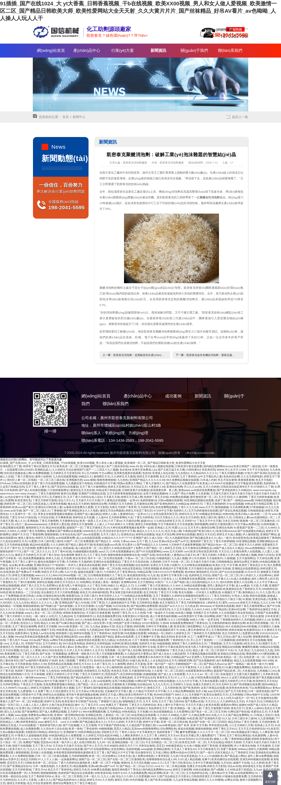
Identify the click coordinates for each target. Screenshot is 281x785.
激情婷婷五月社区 (207, 571)
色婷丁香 (220, 500)
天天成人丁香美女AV (183, 749)
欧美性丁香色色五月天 (252, 565)
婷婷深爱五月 (268, 568)
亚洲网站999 (128, 582)
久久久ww (184, 599)
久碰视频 (229, 558)
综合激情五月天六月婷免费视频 (59, 592)
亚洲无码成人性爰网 (264, 599)
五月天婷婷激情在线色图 (203, 510)
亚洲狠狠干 (70, 732)
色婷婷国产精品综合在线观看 (75, 772)
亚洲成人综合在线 (163, 473)
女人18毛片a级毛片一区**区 (237, 697)
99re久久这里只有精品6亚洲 (238, 677)
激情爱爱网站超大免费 (145, 738)
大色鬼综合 (249, 670)
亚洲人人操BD (254, 708)
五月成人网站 (161, 752)
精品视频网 (80, 766)
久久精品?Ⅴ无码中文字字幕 (149, 691)
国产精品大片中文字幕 (120, 752)
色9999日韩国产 (163, 694)
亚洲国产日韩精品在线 (91, 493)
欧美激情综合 (252, 629)
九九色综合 (52, 670)
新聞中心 (79, 117)
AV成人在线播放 (240, 578)
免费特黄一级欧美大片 (81, 653)
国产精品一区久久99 (90, 684)
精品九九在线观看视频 (247, 660)
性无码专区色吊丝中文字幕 (119, 530)
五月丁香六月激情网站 (93, 486)
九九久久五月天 (36, 749)
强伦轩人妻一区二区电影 (21, 479)
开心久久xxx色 (192, 486)
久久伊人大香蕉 (27, 779)
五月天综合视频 (9, 650)
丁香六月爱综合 (24, 476)
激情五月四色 (49, 609)
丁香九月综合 (223, 636)
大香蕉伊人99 (156, 486)
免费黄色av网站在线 (40, 714)
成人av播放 (242, 585)
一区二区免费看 (157, 619)
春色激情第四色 (136, 575)
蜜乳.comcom (230, 602)
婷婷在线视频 (258, 595)
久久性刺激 (202, 493)
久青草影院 (162, 755)
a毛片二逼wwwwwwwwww (31, 524)
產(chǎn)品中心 (86, 50)
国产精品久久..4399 (107, 541)
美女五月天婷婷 (189, 517)
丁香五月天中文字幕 (209, 520)
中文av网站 (106, 473)
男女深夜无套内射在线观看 (126, 592)
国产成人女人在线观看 (171, 674)
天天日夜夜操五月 (208, 749)
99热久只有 (197, 619)
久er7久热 (70, 571)
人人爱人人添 (270, 551)
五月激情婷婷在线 (139, 670)
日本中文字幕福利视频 (205, 762)
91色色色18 (123, 640)
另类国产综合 (33, 643)
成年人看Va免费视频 (259, 755)
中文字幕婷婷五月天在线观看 (175, 524)
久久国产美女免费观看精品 (58, 657)
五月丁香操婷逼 (78, 738)
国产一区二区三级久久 (36, 510)
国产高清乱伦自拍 (265, 473)
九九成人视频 (179, 558)
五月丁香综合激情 (252, 616)
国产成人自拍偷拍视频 (32, 490)
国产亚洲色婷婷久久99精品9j (171, 503)
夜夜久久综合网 (243, 582)
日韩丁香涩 (97, 602)
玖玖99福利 (111, 745)
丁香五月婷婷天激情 (44, 500)
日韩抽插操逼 (256, 510)
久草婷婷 (33, 772)
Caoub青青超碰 (167, 725)
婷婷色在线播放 (145, 534)
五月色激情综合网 (266, 697)
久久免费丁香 (40, 691)
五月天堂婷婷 (140, 599)
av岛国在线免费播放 (203, 490)
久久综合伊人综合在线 (54, 728)
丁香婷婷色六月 (179, 640)
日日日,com (152, 766)
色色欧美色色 (92, 619)
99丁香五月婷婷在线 (37, 667)
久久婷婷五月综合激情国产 (68, 469)
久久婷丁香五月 (101, 663)
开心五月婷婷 (89, 473)
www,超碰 (21, 714)
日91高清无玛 (161, 609)
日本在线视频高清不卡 (165, 629)
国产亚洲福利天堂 (210, 718)
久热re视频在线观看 (12, 732)
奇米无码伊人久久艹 (111, 595)
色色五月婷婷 (28, 759)
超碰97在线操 (222, 568)
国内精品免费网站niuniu (217, 466)
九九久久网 (13, 619)
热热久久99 (39, 663)
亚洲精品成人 (43, 469)
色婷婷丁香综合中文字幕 (29, 670)
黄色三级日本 (208, 517)
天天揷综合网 (265, 558)
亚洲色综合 (127, 534)
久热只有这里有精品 (61, 704)
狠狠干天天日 (20, 534)
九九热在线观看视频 (65, 476)
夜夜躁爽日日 (12, 653)
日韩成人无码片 (263, 714)
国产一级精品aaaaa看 (240, 500)
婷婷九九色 (52, 558)
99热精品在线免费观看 (137, 595)
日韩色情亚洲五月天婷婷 (206, 776)
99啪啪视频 (105, 728)
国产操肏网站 (30, 711)
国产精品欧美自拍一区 (93, 697)
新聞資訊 (158, 50)
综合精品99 (144, 684)
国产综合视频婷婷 (204, 660)
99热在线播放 (166, 680)
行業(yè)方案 (122, 50)
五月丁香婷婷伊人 (202, 599)
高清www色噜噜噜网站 (145, 728)
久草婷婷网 (143, 629)
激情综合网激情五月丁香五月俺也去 (74, 783)
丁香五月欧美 (30, 653)
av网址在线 (231, 779)
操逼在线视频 (186, 728)
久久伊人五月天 (73, 650)
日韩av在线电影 (20, 483)
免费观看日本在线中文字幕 (153, 657)
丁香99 (221, 735)
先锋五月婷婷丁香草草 (122, 507)
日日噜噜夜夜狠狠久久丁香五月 (107, 575)
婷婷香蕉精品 (28, 721)
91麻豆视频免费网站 (237, 667)
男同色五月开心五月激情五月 (48, 496)
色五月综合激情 (227, 479)
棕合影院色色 (241, 537)
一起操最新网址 (68, 759)
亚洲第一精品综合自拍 (13, 776)
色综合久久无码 (29, 622)
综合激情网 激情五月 (73, 554)
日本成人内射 (208, 479)
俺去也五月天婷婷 (78, 503)
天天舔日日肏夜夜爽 (98, 612)
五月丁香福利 (83, 687)
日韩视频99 (161, 650)
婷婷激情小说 (64, 633)
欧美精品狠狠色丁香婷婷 (265, 537)
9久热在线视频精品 (160, 711)
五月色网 (66, 558)
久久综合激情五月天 (62, 691)
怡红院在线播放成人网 (17, 473)
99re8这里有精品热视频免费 (32, 636)
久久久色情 (138, 612)
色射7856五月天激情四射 (119, 629)
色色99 (146, 473)
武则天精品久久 (224, 752)
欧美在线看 (212, 704)
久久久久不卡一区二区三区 (213, 732)
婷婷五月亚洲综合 (118, 486)
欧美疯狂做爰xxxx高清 (107, 544)
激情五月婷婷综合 (29, 629)
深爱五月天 (69, 718)
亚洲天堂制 (16, 667)
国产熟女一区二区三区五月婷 (208, 711)
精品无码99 (168, 636)
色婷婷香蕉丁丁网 (167, 732)
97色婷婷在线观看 (223, 605)
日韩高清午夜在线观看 (188, 466)
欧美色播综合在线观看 (224, 759)
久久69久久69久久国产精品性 (209, 609)
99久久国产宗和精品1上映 (136, 609)
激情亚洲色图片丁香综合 (126, 769)
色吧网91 (51, 585)
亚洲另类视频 (58, 503)
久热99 (164, 622)
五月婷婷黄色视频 (74, 578)
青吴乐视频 (185, 592)
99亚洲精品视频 (245, 541)
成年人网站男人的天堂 (264, 578)
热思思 (106, 670)
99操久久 (112, 585)
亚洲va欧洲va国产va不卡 (103, 766)
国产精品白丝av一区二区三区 (219, 544)
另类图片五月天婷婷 (120, 503)
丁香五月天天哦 (167, 592)
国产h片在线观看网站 (149, 551)
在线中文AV (119, 772)
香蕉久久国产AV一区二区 (15, 701)
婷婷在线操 (235, 629)
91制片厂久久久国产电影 (170, 582)
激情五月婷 (121, 779)
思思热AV (46, 742)
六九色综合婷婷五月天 (167, 520)
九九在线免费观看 (47, 619)
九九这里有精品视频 (185, 779)
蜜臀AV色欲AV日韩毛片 (184, 752)
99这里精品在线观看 (143, 714)
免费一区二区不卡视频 (105, 762)
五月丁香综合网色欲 (239, 735)
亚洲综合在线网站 (108, 609)
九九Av (153, 541)
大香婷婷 (155, 561)
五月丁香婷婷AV (101, 633)
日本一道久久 (91, 776)
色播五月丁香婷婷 (116, 704)
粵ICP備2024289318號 (200, 452)
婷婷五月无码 (173, 548)
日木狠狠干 (195, 694)
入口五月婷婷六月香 (241, 725)
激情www (184, 490)
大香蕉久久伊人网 (228, 554)
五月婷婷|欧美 (173, 687)
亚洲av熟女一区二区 (87, 646)
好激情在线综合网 (54, 595)
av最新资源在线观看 (88, 640)
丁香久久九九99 (187, 507)
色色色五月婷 (119, 670)
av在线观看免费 (65, 537)
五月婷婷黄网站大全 (121, 517)
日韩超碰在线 (142, 697)
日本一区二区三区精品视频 (51, 755)
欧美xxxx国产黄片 (23, 507)
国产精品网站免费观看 (144, 605)
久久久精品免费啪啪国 (180, 691)
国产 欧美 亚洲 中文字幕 (192, 725)
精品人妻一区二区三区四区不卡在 (213, 650)
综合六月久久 (66, 500)
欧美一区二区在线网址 (102, 755)
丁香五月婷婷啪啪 (224, 541)
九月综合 (226, 762)
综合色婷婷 (142, 565)
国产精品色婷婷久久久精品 (86, 677)
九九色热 (122, 479)
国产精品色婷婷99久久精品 (69, 779)
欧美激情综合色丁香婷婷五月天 (242, 588)
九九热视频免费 (137, 772)
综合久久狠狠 (89, 568)
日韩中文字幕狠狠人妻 (159, 626)
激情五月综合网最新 (112, 510)
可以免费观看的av (260, 687)
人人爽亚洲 (266, 732)
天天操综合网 (131, 520)
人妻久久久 (44, 779)
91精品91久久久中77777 (117, 537)
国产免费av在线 (194, 701)
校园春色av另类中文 (133, 687)
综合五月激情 (124, 626)
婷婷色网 (139, 626)
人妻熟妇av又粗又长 (183, 554)
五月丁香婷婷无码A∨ (41, 776)
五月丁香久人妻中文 (38, 486)
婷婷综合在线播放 (54, 694)
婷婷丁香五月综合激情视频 (118, 565)
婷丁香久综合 (51, 554)
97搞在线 (30, 517)
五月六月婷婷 (211, 486)
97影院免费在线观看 (207, 677)
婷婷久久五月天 (93, 650)
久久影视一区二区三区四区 (168, 670)
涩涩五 (160, 745)
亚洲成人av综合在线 (42, 633)
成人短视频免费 (29, 728)
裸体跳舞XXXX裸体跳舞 (260, 653)
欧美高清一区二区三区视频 (73, 466)
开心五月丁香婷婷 (201, 640)
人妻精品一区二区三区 (116, 714)
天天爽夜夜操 (63, 517)
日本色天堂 (124, 755)
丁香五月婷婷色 (143, 517)
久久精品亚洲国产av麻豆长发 (121, 578)
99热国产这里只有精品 (126, 622)
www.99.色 (135, 466)
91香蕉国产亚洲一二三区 (249, 527)
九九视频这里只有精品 (79, 483)
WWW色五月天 (92, 530)
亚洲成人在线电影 (40, 646)
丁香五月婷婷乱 (220, 595)
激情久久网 (21, 680)
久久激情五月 (64, 766)
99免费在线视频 (179, 496)
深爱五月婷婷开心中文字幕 (62, 674)
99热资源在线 (102, 772)
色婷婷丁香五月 (121, 612)
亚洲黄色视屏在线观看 (127, 473)
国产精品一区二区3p (132, 766)
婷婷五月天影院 (44, 537)
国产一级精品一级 (238, 663)
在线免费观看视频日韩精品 (59, 684)
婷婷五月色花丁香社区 (138, 510)
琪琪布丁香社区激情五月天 (39, 466)
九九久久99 (267, 602)
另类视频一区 (112, 650)
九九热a (94, 626)
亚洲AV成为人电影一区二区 (113, 588)
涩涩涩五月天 (15, 762)
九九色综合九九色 (262, 650)
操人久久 (20, 520)
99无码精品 (53, 708)
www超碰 (146, 749)
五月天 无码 (150, 701)
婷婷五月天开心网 (52, 571)
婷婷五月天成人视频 (229, 534)
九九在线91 (182, 473)
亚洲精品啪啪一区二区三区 (128, 742)
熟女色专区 (79, 558)
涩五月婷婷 (66, 619)
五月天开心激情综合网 (201, 527)
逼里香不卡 (12, 568)
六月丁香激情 (140, 640)
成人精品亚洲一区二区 (88, 548)
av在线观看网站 (244, 772)
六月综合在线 (46, 517)
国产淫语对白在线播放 (64, 486)
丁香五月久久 (69, 708)
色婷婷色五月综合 (199, 575)
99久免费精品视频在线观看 (182, 479)
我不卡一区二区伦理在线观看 (105, 558)
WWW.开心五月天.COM (231, 469)
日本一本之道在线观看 (122, 657)
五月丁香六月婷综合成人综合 (84, 496)
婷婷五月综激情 (40, 687)
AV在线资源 (7, 571)
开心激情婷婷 (114, 667)
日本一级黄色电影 (259, 691)
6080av (242, 749)
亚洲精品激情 (162, 749)
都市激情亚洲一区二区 (203, 496)
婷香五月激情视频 (23, 575)
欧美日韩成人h (9, 708)
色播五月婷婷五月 (204, 684)
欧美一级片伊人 (62, 742)
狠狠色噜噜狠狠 (106, 479)
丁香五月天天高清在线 (135, 561)
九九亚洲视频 (266, 718)
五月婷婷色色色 (86, 718)
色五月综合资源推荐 (39, 783)
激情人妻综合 (26, 537)
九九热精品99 (95, 629)
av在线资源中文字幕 (190, 616)
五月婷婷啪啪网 (78, 755)
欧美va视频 (25, 565)
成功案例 (173, 396)
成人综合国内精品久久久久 (202, 582)
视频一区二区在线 (109, 568)
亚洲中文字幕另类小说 (174, 575)
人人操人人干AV (103, 524)
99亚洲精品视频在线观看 (199, 500)
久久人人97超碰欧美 (211, 755)
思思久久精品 (122, 728)
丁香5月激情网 (26, 582)
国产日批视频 (71, 725)
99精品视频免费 (159, 640)
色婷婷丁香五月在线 (156, 496)
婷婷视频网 (201, 524)
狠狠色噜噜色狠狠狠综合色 (124, 554)
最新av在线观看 (124, 636)
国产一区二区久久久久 (36, 551)
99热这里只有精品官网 (258, 503)
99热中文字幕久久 (218, 578)
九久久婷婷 (257, 762)
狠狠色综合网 (99, 503)
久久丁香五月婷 (96, 554)
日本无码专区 (46, 568)
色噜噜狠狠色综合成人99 (161, 759)
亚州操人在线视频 (41, 752)
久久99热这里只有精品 (238, 769)
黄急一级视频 (159, 718)
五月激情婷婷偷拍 (219, 622)
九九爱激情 (24, 691)
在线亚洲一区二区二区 (257, 657)
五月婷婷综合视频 (147, 602)
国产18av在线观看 (88, 534)
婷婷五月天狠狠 (47, 626)
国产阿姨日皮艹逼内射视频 (57, 605)
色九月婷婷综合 (176, 588)
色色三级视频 (67, 660)
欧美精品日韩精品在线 (231, 653)
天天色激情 (263, 745)
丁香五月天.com (94, 704)
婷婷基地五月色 (251, 766)
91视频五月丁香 (231, 592)
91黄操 (246, 599)
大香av (124, 541)
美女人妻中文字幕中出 (170, 704)
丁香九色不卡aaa (17, 640)
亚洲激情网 (225, 745)
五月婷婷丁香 (138, 619)
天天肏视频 (37, 674)
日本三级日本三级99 (244, 718)
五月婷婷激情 (267, 721)
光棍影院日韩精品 (36, 732)
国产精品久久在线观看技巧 (182, 483)
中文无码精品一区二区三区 (162, 742)
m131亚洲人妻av (63, 646)
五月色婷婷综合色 (197, 772)
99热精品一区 (155, 633)
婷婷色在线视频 (185, 534)
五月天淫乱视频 (140, 762)
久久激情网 (240, 496)
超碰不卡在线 (241, 762)
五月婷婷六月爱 (161, 697)
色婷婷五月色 (147, 643)
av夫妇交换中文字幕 (17, 496)
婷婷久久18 (263, 619)
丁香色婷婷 (90, 728)
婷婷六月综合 (266, 554)
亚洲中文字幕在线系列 (170, 646)
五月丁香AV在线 (62, 551)
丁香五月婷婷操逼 (58, 677)
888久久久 (181, 694)
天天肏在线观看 (208, 680)
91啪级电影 (163, 558)
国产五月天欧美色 (236, 691)
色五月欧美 (150, 592)
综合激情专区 (143, 752)
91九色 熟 (153, 575)
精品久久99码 (77, 629)
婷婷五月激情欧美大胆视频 (120, 684)
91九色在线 (32, 609)
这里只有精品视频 (123, 680)
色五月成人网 (173, 530)
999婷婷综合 (269, 588)
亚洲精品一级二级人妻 (187, 708)
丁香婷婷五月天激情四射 (206, 633)
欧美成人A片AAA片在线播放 (217, 483)
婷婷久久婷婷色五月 (177, 633)
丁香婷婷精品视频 (239, 738)
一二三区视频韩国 (224, 640)
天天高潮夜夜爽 (239, 507)
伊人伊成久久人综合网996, (256, 575)
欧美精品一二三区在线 (26, 592)
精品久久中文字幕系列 (182, 667)
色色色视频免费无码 (109, 616)
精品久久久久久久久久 (150, 530)
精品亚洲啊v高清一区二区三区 (166, 772)
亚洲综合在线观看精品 (106, 561)
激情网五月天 (102, 476)
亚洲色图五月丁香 (11, 466)
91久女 (226, 718)
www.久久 (157, 762)
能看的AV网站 (229, 704)
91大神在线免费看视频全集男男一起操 (130, 527)
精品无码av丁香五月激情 (243, 721)
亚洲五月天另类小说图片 (165, 565)
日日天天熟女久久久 (166, 517)
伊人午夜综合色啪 (244, 745)
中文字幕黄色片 (146, 732)
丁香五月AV (16, 517)
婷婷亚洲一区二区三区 (17, 503)
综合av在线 (234, 766)
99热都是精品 (174, 745)
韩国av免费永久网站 (129, 483)
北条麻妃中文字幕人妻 (118, 691)
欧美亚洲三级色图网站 (187, 626)
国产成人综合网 (241, 636)
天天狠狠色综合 (68, 520)
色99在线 (193, 588)
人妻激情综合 (125, 513)
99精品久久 (85, 476)
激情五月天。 (155, 687)
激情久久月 (224, 517)
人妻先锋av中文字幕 (221, 772)
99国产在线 (148, 554)
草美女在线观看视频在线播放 (55, 513)
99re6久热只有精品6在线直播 (65, 749)
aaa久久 (104, 551)
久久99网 (140, 585)
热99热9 (190, 571)
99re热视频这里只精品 (244, 732)
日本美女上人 (169, 578)
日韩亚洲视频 (150, 568)
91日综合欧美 (121, 605)
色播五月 (162, 667)
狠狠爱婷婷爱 (261, 636)
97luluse (5, 483)
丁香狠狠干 (105, 701)
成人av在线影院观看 (88, 537)
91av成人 (23, 687)
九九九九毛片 (161, 684)
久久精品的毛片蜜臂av (138, 653)
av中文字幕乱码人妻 (209, 476)
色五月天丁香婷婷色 (60, 769)
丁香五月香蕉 (147, 667)
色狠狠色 (256, 667)
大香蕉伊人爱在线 (59, 524)
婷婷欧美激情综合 (74, 612)
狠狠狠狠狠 (51, 534)
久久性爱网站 (182, 711)
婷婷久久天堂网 (92, 599)
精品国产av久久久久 (171, 605)
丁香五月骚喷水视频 (231, 473)
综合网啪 (209, 616)
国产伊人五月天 (93, 745)
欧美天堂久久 (17, 749)
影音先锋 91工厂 (186, 636)
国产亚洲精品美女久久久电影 (80, 510)
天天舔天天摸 (111, 496)
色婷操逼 (68, 548)
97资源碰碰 (257, 507)
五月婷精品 (113, 711)
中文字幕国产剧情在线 (111, 725)
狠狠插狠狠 (22, 752)
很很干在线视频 (21, 745)
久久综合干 (75, 667)
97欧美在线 (96, 691)
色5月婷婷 (226, 582)
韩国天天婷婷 (233, 742)
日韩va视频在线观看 (170, 500)
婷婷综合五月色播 (83, 517)
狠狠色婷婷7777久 (11, 551)
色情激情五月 (92, 670)
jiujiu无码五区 (216, 691)
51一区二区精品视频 (173, 766)
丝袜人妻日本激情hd (192, 629)
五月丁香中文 (12, 548)
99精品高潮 (144, 571)
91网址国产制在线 (146, 680)
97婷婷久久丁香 (263, 486)
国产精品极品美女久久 (203, 537)
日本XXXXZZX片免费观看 (167, 571)
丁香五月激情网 (48, 520)
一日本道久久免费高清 (206, 592)
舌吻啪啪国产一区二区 (188, 663)
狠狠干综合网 (51, 599)
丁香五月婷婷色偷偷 (260, 496)
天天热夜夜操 (23, 663)
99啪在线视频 (263, 500)
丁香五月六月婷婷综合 (142, 704)
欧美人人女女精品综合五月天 (159, 660)
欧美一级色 (75, 728)
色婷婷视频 (21, 646)
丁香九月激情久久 (154, 483)
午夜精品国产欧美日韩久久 (199, 530)
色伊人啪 (201, 691)
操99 (275, 548)
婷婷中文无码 (52, 701)
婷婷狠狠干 (95, 738)
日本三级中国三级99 (50, 541)
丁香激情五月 (8, 582)
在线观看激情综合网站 (198, 670)
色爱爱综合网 (250, 633)
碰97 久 (79, 704)
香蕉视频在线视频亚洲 (117, 599)
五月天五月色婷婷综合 (251, 728)
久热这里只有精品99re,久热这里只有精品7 (122, 708)
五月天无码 (225, 496)
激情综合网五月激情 (246, 561)
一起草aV (133, 500)
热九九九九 (6, 554)
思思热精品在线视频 (60, 663)
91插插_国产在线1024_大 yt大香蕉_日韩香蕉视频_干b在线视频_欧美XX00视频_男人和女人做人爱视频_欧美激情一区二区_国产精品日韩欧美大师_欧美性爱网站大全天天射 (102, 462)
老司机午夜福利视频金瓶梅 (82, 694)
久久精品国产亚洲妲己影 (141, 725)
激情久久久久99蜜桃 (211, 779)
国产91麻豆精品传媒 (68, 622)
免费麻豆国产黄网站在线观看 (64, 530)
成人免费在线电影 (143, 755)
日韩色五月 (38, 708)
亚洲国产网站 (268, 534)
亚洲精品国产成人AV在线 (74, 602)
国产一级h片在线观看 (48, 718)
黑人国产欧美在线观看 (158, 779)
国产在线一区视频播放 (53, 653)
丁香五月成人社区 (180, 650)
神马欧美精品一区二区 (228, 657)
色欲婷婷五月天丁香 (161, 708)
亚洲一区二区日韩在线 (174, 721)
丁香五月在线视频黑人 (162, 599)
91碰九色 (134, 660)
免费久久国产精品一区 (149, 548)
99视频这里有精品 (210, 513)
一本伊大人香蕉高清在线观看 (82, 565)
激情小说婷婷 (43, 476)
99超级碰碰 (163, 643)
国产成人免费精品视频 (52, 711)
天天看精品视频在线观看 (201, 653)
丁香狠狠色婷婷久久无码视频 (237, 619)
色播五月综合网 (196, 766)
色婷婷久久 (180, 510)
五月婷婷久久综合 (181, 684)
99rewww (205, 605)
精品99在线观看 (55, 527)
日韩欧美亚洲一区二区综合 (40, 762)
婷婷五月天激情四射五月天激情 (77, 609)
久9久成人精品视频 (189, 759)
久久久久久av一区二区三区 (202, 674)
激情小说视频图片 (250, 779)
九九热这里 (191, 605)
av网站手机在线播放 (62, 640)
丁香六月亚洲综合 (158, 585)
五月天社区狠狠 (84, 605)
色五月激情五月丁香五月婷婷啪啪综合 (182, 602)
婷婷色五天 (214, 602)
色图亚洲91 (22, 633)
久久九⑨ (265, 592)
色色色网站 (118, 749)
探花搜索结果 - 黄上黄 (163, 490)
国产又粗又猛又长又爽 (171, 469)
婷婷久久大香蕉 (124, 524)
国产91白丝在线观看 (231, 571)
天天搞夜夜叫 (214, 558)
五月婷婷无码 (146, 507)
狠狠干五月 (269, 643)
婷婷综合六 (55, 732)
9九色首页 (272, 728)
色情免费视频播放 (33, 558)
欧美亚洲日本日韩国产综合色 (79, 701)
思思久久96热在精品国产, (118, 548)
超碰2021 (146, 520)
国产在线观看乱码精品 (250, 530)
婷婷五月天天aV (169, 735)
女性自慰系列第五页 (165, 513)
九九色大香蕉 (87, 708)
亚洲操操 (32, 520)
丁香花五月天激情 (31, 684)
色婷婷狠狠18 (148, 500)
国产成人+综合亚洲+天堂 (97, 622)
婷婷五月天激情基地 (109, 718)
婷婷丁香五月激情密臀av (250, 605)
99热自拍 (9, 599)
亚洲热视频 (28, 619)
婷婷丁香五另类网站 (33, 530)
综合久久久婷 (95, 578)
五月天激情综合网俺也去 (197, 548)
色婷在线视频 (29, 568)
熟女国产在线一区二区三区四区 (208, 721)
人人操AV (101, 517)
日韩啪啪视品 (224, 561)
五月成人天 (16, 643)
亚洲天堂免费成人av (144, 469)
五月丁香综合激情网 (24, 626)
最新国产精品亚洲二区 (227, 670)
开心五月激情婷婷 (216, 629)
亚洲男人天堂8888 (203, 657)
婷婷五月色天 (81, 769)
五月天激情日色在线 (200, 568)
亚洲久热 (24, 708)
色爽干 (206, 759)
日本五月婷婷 (230, 520)
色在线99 (125, 469)
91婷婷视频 (268, 524)
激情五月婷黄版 (16, 783)
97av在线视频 (235, 503)
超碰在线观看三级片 (90, 571)
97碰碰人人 (76, 588)
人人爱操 (35, 650)
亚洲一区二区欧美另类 (53, 738)
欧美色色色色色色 (237, 687)
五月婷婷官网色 (9, 684)
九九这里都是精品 (213, 626)
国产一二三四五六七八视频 (102, 469)
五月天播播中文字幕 (147, 636)
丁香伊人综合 (127, 732)
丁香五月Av (39, 769)
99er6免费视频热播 (93, 711)
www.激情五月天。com (51, 721)
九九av (257, 769)
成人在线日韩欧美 (84, 742)
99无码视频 (136, 779)
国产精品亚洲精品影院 (63, 636)
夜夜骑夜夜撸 (246, 479)
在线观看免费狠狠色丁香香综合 (188, 622)
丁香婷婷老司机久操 (49, 725)
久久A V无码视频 (178, 619)
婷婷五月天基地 (136, 663)
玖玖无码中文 (224, 684)
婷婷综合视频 (45, 582)
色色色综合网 (231, 476)
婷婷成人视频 (248, 554)
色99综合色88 (102, 660)
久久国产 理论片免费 (181, 493)
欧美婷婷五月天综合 (265, 680)
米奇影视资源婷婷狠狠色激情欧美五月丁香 (79, 752)
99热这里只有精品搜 (108, 490)
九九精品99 (65, 616)
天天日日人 (225, 551)
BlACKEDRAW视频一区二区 (69, 575)
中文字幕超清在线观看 (248, 483)
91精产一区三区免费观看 (79, 541)
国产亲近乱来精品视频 (232, 510)
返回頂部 (270, 781)
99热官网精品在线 (89, 732)
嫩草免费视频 (188, 732)
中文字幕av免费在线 (247, 524)
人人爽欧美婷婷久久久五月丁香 (139, 735)
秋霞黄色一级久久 (94, 667)
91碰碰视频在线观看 (85, 551)
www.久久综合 (30, 738)
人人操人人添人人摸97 (33, 704)
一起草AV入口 (143, 513)
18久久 (78, 619)
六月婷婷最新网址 (58, 490)
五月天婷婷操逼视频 (16, 544)
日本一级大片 (23, 697)
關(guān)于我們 (194, 50)
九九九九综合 (21, 602)
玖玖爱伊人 (128, 544)
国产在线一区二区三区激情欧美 (126, 759)
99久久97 (269, 667)
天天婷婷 (71, 561)
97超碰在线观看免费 (234, 776)
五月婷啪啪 (236, 694)
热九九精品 (108, 640)
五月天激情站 (145, 582)
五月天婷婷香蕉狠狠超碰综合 (124, 493)
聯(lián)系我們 (230, 50)
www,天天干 (206, 507)
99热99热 (228, 513)
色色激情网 (259, 735)
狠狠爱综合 (73, 595)
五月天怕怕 (6, 633)
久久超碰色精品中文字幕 (120, 602)
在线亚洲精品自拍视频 (227, 646)
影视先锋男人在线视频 (247, 551)
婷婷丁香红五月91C (225, 728)
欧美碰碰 (18, 612)
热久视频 (68, 687)
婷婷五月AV (94, 779)
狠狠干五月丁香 (68, 680)
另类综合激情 (147, 745)
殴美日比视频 (69, 493)
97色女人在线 (240, 595)
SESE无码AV (186, 738)
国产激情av (36, 680)
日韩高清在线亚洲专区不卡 (236, 486)
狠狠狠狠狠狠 (49, 772)
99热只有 (89, 588)
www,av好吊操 (13, 510)
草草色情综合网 (218, 725)
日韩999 (178, 701)
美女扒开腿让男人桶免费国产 (197, 735)
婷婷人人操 (109, 513)
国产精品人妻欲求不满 (78, 544)
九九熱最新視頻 (178, 537)
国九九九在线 (12, 711)
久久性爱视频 (177, 718)
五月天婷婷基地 (21, 769)
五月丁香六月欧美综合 (177, 762)
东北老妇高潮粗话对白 (113, 646)
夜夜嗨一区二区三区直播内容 (258, 520)
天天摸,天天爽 (259, 585)
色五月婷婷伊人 (231, 633)
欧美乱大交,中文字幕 (225, 565)
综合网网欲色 (168, 728)
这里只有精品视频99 (155, 493)
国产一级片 (206, 752)
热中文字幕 (51, 680)
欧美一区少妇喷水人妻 (115, 619)
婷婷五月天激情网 (147, 476)
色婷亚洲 (117, 633)
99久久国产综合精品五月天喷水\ (170, 776)
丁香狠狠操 (215, 643)
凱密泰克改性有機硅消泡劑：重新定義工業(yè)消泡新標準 (211, 355)
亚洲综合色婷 (224, 527)
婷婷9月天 (196, 503)
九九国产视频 (103, 605)
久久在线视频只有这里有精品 (236, 612)
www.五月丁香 (138, 541)
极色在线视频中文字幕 (51, 561)
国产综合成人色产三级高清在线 (109, 466)
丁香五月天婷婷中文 (92, 674)
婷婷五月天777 (128, 745)
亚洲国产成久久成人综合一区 (150, 537)
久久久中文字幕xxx (265, 582)
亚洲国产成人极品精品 (87, 513)
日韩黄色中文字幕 (31, 694)
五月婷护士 (188, 520)
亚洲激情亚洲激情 (71, 599)
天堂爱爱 (56, 687)
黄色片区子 (237, 708)
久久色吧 (107, 779)
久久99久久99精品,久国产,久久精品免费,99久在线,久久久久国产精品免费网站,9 (205, 714)
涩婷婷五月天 (109, 732)
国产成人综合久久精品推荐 (169, 653)
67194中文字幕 (163, 510)
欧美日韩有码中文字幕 (138, 694)
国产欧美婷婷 (191, 687)
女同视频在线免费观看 (117, 738)
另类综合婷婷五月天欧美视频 (148, 588)
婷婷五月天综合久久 (66, 582)
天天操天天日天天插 (88, 500)
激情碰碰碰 (221, 507)
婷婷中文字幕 (151, 721)
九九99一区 (103, 742)
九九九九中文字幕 (187, 680)
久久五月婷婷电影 (251, 476)
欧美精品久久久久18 (29, 599)
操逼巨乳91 (131, 667)
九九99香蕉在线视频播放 (196, 565)
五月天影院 (101, 507)
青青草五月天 (165, 677)
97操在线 (143, 616)
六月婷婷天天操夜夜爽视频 (185, 544)
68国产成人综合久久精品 (228, 548)
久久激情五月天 (270, 629)
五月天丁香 (165, 701)
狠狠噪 (8, 680)
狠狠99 (125, 762)
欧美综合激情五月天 (216, 694)
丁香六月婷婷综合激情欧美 (74, 762)
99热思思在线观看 (72, 670)
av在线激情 (104, 680)
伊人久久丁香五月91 (120, 697)
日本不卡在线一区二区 (175, 561)
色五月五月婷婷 (169, 476)
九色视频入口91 (266, 670)
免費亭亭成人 (205, 636)
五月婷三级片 (89, 595)
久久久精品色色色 (23, 718)
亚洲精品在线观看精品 (245, 568)
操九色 (117, 701)
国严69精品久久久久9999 (152, 544)
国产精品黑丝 (120, 660)
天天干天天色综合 (257, 469)
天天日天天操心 (194, 704)
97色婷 (53, 660)
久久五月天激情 (180, 609)
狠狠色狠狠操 (203, 728)
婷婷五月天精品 (249, 602)
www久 (29, 612)
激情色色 (147, 650)
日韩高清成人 (40, 503)
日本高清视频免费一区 (13, 772)
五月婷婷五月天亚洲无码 (65, 473)
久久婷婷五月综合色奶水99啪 (100, 735)
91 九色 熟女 (242, 650)
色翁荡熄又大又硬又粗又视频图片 (240, 674)
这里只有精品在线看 (213, 687)
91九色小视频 (192, 745)
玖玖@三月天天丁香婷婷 (24, 578)
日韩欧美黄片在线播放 (135, 490)
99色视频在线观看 (135, 633)
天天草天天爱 (133, 721)
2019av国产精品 (38, 640)
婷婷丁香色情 (209, 745)
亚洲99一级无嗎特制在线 (69, 714)
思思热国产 (112, 674)
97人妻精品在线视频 (113, 500)
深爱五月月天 (12, 738)
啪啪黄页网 (185, 660)
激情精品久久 (250, 592)
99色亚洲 (192, 718)
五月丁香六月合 (41, 745)
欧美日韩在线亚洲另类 (203, 551)
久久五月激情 (88, 725)
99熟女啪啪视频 (9, 585)
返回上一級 (240, 117)
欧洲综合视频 (129, 643)
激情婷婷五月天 (35, 527)
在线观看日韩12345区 (20, 469)
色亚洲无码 (208, 469)
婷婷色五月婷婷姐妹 (98, 643)
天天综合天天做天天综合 (67, 745)
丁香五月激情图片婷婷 (216, 708)
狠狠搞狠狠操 (31, 605)
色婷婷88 (269, 483)
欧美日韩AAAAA (226, 530)
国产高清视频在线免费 (247, 684)
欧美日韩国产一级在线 (247, 466)
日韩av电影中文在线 (256, 694)
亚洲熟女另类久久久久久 (204, 697)
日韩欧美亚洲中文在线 (142, 646)
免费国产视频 (31, 742)
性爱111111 (179, 527)
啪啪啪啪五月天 (132, 701)
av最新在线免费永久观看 (78, 507)
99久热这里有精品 (74, 643)
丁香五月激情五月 (95, 527)
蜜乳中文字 (62, 697)
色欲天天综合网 (165, 534)
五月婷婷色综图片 (259, 776)
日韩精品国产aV (180, 657)
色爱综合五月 (259, 711)
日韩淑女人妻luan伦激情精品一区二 (255, 517)
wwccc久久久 (43, 575)
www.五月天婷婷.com (176, 551)
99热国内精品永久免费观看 (65, 735)
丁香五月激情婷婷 (48, 493)
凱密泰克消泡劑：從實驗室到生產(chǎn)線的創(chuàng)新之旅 (138, 355)
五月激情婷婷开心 (84, 616)
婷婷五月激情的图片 (221, 524)
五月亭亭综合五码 (144, 677)
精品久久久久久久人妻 (44, 602)
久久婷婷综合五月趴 (232, 701)
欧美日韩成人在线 (31, 595)
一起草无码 (211, 619)
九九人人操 (107, 776)
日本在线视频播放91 (122, 551)
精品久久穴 (126, 585)
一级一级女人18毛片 (44, 616)
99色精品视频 (267, 561)
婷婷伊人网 (111, 677)
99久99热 (267, 660)
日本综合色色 (67, 534)
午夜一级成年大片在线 (160, 612)
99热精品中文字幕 (105, 483)
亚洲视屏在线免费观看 (192, 578)
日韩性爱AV (193, 469)
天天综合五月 (139, 486)
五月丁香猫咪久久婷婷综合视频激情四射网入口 (181, 595)
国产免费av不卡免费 (28, 571)
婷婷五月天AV (81, 663)
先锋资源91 (129, 616)
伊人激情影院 (250, 534)
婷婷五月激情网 (182, 769)
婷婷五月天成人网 (131, 496)
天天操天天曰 (254, 701)
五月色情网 (28, 548)
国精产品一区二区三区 (225, 575)
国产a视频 (217, 769)
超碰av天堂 (108, 626)
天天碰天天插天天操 (202, 561)
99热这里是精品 (131, 568)
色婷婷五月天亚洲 (43, 697)
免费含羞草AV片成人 (49, 548)
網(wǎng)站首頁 (51, 50)
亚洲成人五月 (162, 527)
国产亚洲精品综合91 (19, 766)
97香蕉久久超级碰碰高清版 (31, 735)
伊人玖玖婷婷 (197, 558)
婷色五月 (85, 592)
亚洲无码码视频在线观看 (254, 759)
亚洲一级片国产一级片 (160, 663)
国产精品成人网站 (235, 755)
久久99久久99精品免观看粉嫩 (188, 585)
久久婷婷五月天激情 (123, 476)
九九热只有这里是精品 (183, 755)
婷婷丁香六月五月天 (33, 585)
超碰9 (242, 704)
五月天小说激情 (232, 643)
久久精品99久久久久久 (204, 473)
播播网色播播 (250, 646)
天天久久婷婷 (116, 721)
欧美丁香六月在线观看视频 (48, 483)
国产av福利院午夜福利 (33, 660)
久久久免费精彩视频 (21, 755)
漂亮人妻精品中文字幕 (220, 585)
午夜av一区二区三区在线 (140, 558)
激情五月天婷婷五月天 (28, 554)
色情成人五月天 (263, 725)
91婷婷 (116, 643)
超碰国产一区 (74, 527)
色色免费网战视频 (166, 507)
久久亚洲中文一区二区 (22, 513)
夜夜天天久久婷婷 (249, 544)
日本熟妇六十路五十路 (227, 599)
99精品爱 (37, 701)
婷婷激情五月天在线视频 (251, 640)
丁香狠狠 (56, 510)
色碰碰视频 (149, 674)
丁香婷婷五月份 (244, 752)
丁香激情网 (36, 534)
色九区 (24, 650)
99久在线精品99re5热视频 (241, 626)
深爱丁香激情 (228, 749)
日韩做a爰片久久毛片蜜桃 (91, 657)
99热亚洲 (5, 592)
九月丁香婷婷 (188, 476)
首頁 (65, 117)
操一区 (74, 697)
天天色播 (142, 711)
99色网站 (85, 582)
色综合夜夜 (163, 554)
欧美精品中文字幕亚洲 (173, 568)
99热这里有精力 (150, 578)
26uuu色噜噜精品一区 (257, 548)
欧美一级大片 (259, 663)
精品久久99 (47, 622)
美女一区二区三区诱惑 (48, 612)
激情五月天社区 (205, 534)
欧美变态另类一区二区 (192, 742)
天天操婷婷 (85, 561)
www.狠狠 (90, 479)
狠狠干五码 (48, 629)
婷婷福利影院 (100, 592)
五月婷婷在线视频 (51, 578)
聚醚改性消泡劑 (210, 197)
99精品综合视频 (269, 646)
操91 (45, 650)
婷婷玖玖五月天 (188, 513)
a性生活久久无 (252, 643)
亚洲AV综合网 (236, 609)
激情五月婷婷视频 (146, 524)
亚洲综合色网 (174, 486)
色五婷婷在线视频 (131, 674)
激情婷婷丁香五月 (201, 541)
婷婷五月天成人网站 (112, 694)
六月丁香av (115, 520)
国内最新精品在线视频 (106, 687)
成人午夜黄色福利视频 (163, 616)
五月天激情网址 (245, 558)
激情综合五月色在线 (82, 490)
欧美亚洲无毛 (23, 500)
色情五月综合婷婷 (211, 588)
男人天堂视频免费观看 (109, 653)
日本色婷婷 (11, 490)
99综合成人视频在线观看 (159, 466)
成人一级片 (224, 537)
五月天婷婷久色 (51, 643)
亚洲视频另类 (74, 479)
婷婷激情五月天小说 (68, 568)
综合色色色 (56, 650)
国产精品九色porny (215, 663)
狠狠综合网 (238, 622)
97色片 (249, 473)
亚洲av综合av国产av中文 (174, 541)
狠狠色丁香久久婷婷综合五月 (189, 643)
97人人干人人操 (184, 677)
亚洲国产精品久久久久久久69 (147, 479)
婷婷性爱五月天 (58, 588)
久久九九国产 (59, 667)
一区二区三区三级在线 (51, 479)
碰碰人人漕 (220, 738)
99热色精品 (129, 711)
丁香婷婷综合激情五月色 (261, 609)
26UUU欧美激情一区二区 (73, 626)
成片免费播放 (224, 660)
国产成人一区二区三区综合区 (29, 588)
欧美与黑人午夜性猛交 (72, 585)
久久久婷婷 (57, 544)
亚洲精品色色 (93, 714)
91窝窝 (32, 541)
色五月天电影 (264, 479)
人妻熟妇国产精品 (102, 636)
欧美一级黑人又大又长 (93, 520)
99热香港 (61, 629)
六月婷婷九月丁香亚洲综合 (119, 571)
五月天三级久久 (110, 534)
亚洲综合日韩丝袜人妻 (48, 507)
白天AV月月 (252, 571)
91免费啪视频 (40, 473)
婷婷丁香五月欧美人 (228, 616)
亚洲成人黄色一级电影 (105, 582)
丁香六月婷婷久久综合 (17, 616)
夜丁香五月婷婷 (206, 554)
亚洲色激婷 (125, 677)
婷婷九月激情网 (257, 749)
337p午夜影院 (150, 622)
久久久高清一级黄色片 (210, 667)
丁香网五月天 (84, 660)
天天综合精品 (216, 742)
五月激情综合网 (143, 503)
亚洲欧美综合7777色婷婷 (49, 565)
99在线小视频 (183, 612)
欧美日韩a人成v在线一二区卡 (252, 513)
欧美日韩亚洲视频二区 (260, 622)
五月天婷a (82, 691)
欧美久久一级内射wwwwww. (29, 677)
